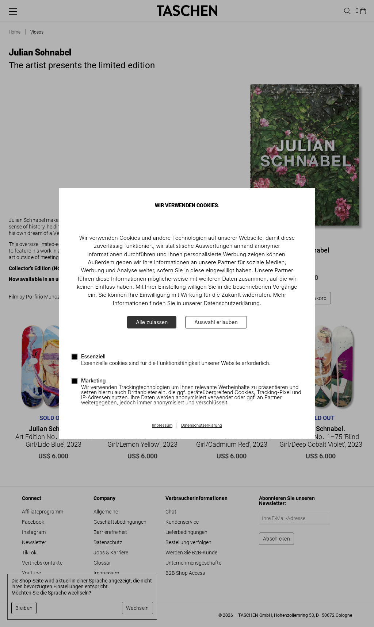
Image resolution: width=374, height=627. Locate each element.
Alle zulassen (152, 322)
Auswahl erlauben (215, 322)
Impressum (162, 425)
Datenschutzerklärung (201, 425)
